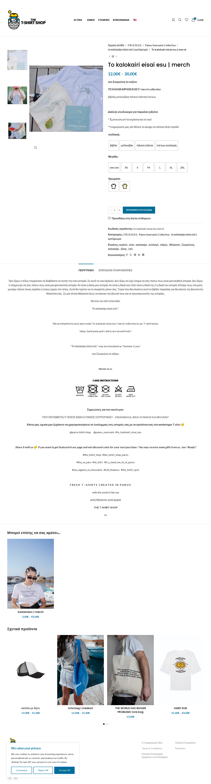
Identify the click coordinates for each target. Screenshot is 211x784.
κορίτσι (123, 244)
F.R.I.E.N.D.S (134, 45)
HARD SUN (180, 708)
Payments (180, 748)
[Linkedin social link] (139, 255)
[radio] (114, 145)
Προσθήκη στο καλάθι (139, 210)
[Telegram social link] (143, 255)
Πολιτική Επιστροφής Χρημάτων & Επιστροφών (155, 755)
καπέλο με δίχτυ (30, 708)
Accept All (64, 770)
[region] (43, 760)
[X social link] (131, 255)
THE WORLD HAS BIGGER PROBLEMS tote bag (130, 710)
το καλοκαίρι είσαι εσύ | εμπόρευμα (128, 49)
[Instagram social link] (15, 777)
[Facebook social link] (127, 255)
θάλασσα (174, 244)
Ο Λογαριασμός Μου (152, 742)
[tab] (86, 269)
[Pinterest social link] (135, 255)
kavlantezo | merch (31, 612)
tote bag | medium (80, 708)
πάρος (164, 244)
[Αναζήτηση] (180, 20)
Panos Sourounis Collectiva (160, 45)
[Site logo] (26, 19)
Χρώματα (114, 178)
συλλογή (113, 134)
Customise (21, 770)
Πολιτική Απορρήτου (185, 742)
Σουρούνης (188, 244)
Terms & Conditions (152, 748)
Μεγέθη (112, 156)
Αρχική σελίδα (116, 45)
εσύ (130, 248)
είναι (131, 244)
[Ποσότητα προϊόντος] (114, 210)
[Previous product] (109, 56)
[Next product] (116, 56)
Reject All (43, 770)
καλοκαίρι (141, 244)
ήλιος (124, 248)
